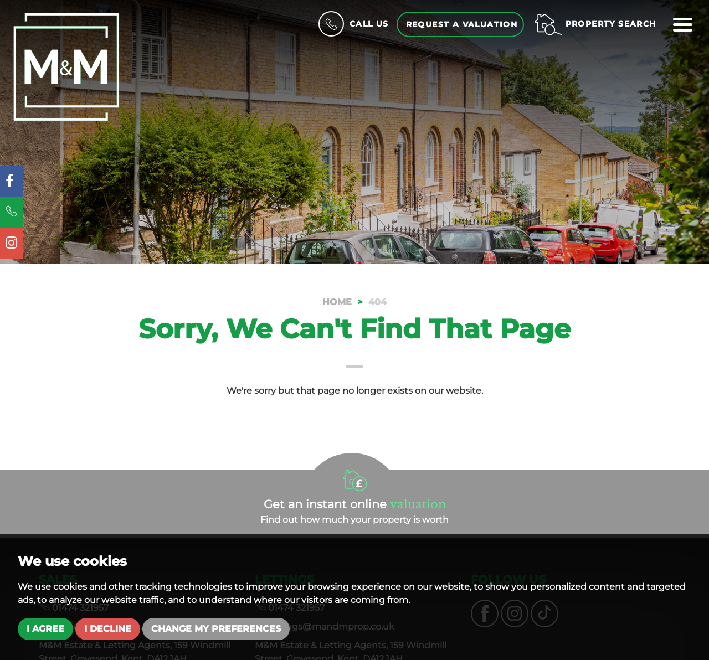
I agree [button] (45, 628)
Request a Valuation (462, 24)
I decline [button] (107, 628)
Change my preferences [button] (216, 628)
